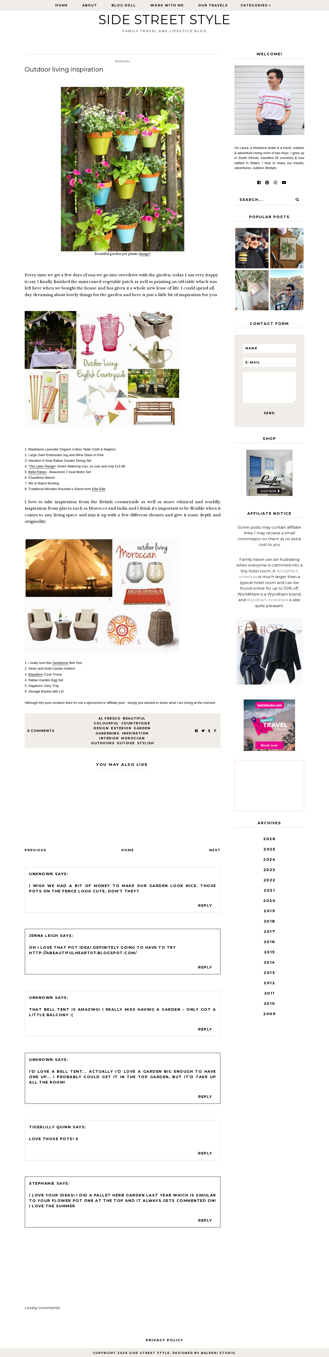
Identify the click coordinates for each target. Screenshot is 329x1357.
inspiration (135, 733)
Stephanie (42, 1183)
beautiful (134, 718)
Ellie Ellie (99, 489)
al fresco (109, 718)
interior (109, 738)
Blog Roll (124, 5)
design (101, 728)
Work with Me (167, 5)
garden (142, 728)
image (144, 254)
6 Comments (40, 731)
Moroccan (133, 738)
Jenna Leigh (43, 935)
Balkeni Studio (218, 1353)
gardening (108, 733)
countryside (135, 723)
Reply (205, 905)
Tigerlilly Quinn (50, 1127)
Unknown (41, 874)
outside (126, 743)
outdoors (102, 743)
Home (61, 5)
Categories (254, 5)
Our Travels (213, 5)
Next (215, 850)
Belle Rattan (37, 472)
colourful (106, 723)
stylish (145, 743)
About (89, 5)
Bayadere (35, 674)
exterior (121, 728)
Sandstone (60, 663)
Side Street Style (164, 20)
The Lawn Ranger (42, 466)
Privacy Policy (164, 1340)
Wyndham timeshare (267, 599)
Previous (35, 850)
